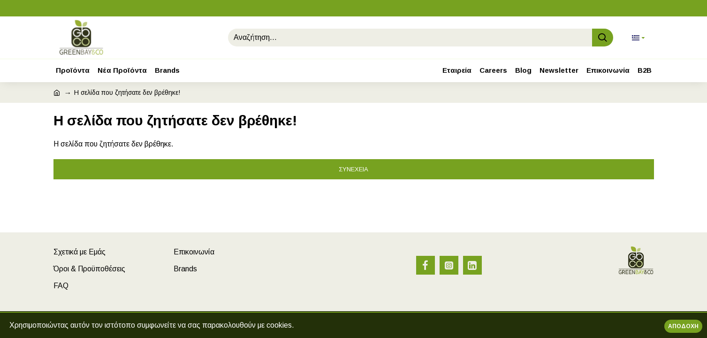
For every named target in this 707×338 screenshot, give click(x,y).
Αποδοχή (683, 326)
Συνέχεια (353, 169)
